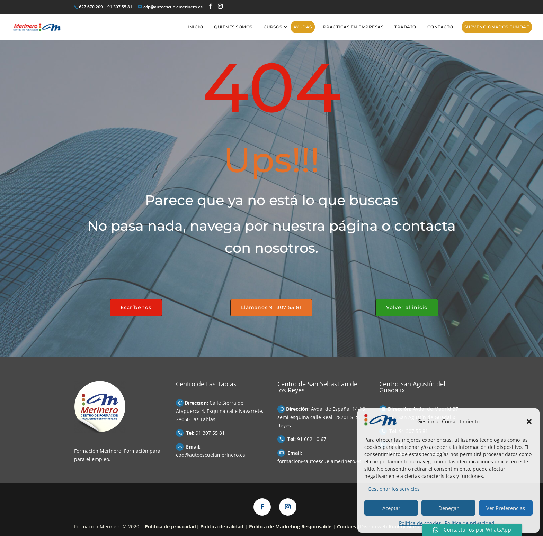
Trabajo (405, 26)
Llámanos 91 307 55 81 (271, 307)
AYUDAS (302, 26)
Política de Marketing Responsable (290, 526)
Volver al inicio (407, 307)
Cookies (346, 526)
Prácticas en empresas (353, 26)
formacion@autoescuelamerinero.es (319, 461)
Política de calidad (221, 526)
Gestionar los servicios (394, 489)
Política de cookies (420, 523)
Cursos (273, 26)
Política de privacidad (470, 523)
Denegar (448, 508)
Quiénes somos (233, 26)
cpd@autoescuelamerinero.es (210, 455)
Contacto (440, 26)
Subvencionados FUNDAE (496, 26)
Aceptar (391, 508)
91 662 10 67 (311, 439)
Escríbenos (136, 307)
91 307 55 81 (210, 432)
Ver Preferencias (505, 508)
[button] (529, 421)
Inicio (195, 26)
